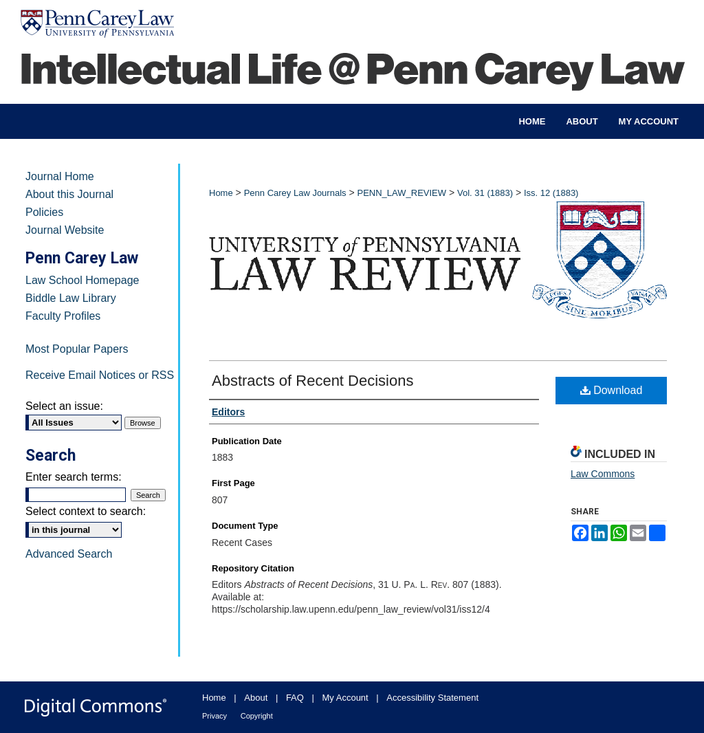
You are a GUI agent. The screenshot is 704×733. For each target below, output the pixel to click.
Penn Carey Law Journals (295, 193)
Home (221, 193)
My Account (345, 697)
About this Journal (69, 194)
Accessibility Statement (432, 697)
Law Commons (603, 473)
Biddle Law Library (70, 298)
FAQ (295, 697)
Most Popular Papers (76, 349)
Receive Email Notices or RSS (99, 375)
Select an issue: (64, 406)
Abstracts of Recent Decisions (312, 380)
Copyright (257, 716)
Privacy (214, 716)
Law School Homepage (82, 280)
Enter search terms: (73, 477)
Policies (44, 212)
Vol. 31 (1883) (485, 193)
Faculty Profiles (62, 316)
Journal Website (64, 230)
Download (611, 390)
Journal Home (59, 176)
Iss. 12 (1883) (551, 193)
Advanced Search (68, 554)
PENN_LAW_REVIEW (401, 193)
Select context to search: (85, 511)
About (255, 697)
